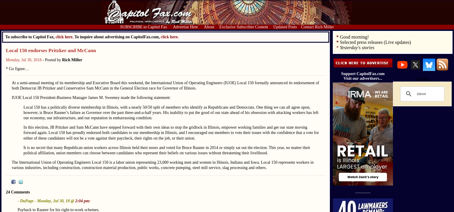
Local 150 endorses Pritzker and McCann (51, 50)
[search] (421, 93)
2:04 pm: (82, 201)
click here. (170, 37)
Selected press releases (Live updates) (375, 42)
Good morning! (354, 36)
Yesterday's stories (357, 47)
